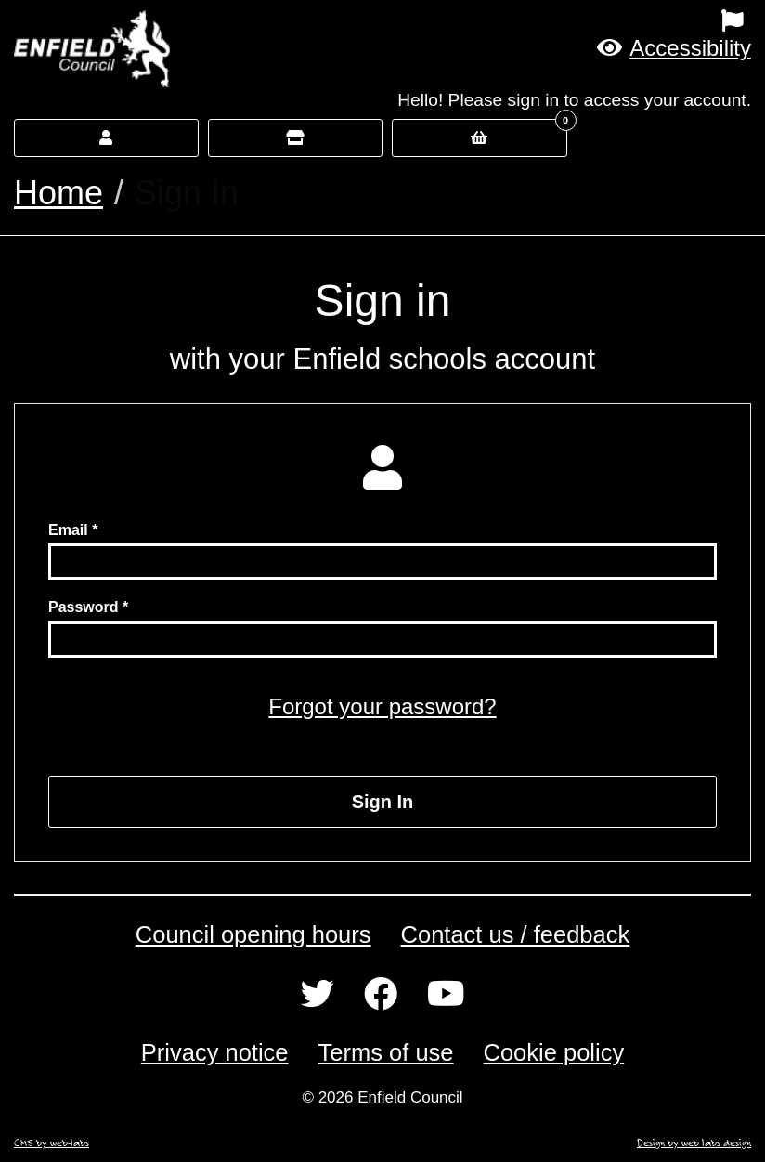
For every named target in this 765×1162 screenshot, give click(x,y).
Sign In (383, 801)
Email (68, 530)
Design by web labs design (694, 1142)
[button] (674, 47)
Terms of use (386, 1052)
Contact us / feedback (515, 934)
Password (83, 607)
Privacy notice (215, 1052)
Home (58, 193)
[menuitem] (478, 20)
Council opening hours (253, 934)
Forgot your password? (382, 706)
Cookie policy (554, 1052)
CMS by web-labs (51, 1142)
